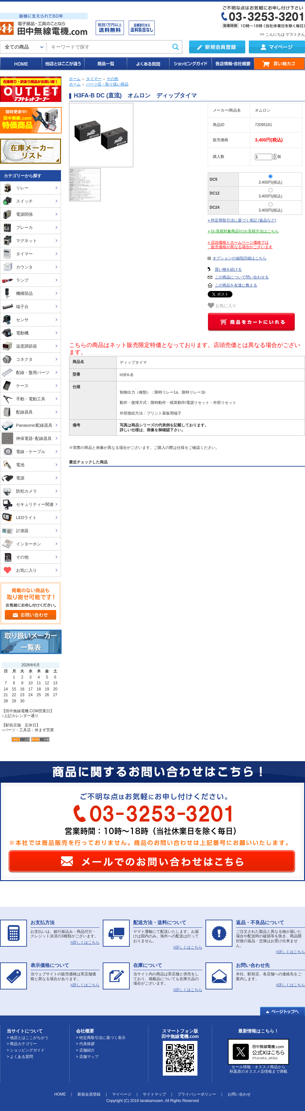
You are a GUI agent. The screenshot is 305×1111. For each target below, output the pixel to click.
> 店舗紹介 (85, 1050)
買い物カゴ (279, 63)
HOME (20, 63)
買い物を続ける (228, 269)
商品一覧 (105, 63)
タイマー (93, 79)
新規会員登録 (88, 1094)
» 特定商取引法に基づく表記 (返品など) (242, 220)
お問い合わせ (239, 1094)
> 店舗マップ (87, 1056)
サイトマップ (154, 1094)
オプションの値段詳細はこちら (239, 258)
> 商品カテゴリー (22, 1044)
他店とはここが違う (62, 63)
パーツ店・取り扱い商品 (107, 84)
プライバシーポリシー (197, 1094)
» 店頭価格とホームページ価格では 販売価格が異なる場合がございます (240, 245)
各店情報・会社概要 (232, 63)
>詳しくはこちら (85, 942)
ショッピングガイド (190, 63)
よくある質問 (147, 63)
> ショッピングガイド (26, 1050)
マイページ (121, 1094)
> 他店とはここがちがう (27, 1037)
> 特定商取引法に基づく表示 (101, 1037)
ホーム (75, 79)
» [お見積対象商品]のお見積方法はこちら (243, 231)
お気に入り (222, 305)
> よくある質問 (20, 1056)
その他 (112, 79)
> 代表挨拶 (85, 1044)
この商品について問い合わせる (242, 277)
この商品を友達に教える (236, 285)
